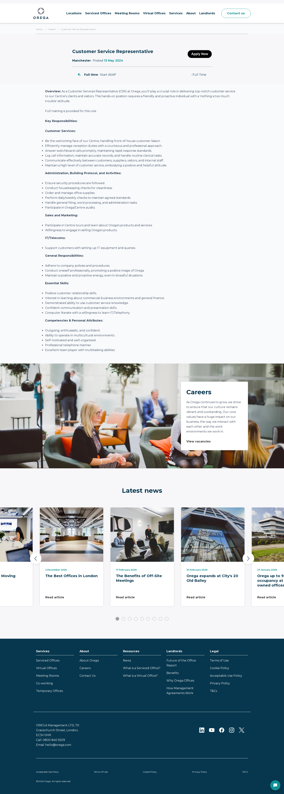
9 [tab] (166, 619)
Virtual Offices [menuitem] (152, 13)
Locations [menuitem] (71, 13)
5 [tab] (142, 619)
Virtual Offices (46, 668)
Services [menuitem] (173, 13)
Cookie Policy (219, 668)
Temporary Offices (49, 691)
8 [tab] (160, 619)
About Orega (89, 660)
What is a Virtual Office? (140, 675)
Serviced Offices (47, 660)
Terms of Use (219, 660)
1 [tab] (117, 619)
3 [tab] (129, 619)
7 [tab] (154, 619)
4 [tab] (136, 619)
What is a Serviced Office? (141, 668)
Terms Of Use (101, 771)
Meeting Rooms (47, 675)
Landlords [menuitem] (205, 13)
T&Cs (213, 691)
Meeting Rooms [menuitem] (125, 13)
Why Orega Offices (180, 680)
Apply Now (199, 54)
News (127, 660)
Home (39, 29)
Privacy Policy (220, 683)
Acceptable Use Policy (226, 675)
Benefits (172, 673)
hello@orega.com (58, 745)
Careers (52, 29)
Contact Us (87, 675)
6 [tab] (148, 619)
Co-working (44, 683)
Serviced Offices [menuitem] (96, 13)
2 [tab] (123, 619)
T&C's (245, 771)
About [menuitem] (188, 13)
